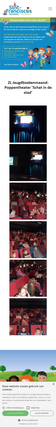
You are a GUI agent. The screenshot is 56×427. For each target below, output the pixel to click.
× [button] (53, 384)
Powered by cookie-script (28, 424)
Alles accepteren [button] (15, 413)
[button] (28, 420)
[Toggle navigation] (50, 9)
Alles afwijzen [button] (42, 413)
